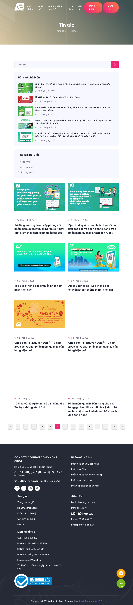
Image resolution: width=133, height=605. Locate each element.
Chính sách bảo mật (27, 512)
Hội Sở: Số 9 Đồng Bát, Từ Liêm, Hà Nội (33, 466)
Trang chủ (61, 31)
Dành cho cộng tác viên (83, 501)
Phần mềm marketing (81, 479)
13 (105, 426)
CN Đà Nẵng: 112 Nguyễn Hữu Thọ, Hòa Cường (37, 480)
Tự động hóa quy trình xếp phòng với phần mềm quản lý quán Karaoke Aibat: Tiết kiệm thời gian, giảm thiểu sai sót (39, 228)
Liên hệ (79, 7)
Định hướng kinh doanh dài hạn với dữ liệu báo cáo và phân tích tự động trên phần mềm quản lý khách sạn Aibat (92, 228)
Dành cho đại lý (79, 507)
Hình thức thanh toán (27, 507)
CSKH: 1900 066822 (27, 536)
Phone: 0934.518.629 (81, 518)
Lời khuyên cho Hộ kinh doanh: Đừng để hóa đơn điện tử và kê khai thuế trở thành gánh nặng (72, 108)
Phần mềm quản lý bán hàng (85, 463)
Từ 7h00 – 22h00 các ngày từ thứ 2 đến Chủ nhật (39, 565)
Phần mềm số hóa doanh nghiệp (87, 474)
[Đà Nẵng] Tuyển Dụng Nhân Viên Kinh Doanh (58, 97)
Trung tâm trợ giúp (26, 501)
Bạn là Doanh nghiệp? (55, 7)
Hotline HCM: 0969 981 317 (30, 547)
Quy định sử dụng (26, 517)
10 (90, 426)
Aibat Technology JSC (90, 599)
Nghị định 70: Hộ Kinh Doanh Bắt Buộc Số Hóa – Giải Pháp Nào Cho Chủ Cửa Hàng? (72, 85)
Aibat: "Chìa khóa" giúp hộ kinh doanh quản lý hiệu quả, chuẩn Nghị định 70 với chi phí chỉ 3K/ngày (73, 121)
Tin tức (70, 7)
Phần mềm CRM (79, 468)
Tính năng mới (26, 172)
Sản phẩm (30, 7)
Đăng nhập (91, 7)
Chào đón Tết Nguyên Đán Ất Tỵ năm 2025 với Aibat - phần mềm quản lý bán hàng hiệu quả (39, 346)
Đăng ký (110, 7)
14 (114, 426)
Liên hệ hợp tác (82, 512)
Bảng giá (40, 7)
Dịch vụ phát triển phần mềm (85, 484)
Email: (82, 523)
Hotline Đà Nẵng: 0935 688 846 (33, 553)
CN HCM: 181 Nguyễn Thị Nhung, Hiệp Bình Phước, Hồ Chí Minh (39, 473)
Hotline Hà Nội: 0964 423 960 (32, 542)
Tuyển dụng (26, 167)
